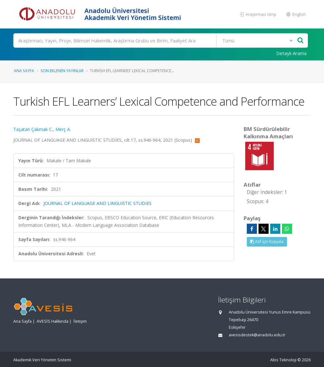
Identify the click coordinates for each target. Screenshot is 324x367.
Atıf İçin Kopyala (267, 241)
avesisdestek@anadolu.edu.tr (257, 335)
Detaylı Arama (291, 53)
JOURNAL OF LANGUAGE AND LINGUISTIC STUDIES (97, 203)
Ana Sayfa (24, 70)
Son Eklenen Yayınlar (62, 70)
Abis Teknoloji (283, 360)
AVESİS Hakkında (52, 321)
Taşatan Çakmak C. (33, 129)
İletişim (80, 321)
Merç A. (63, 129)
